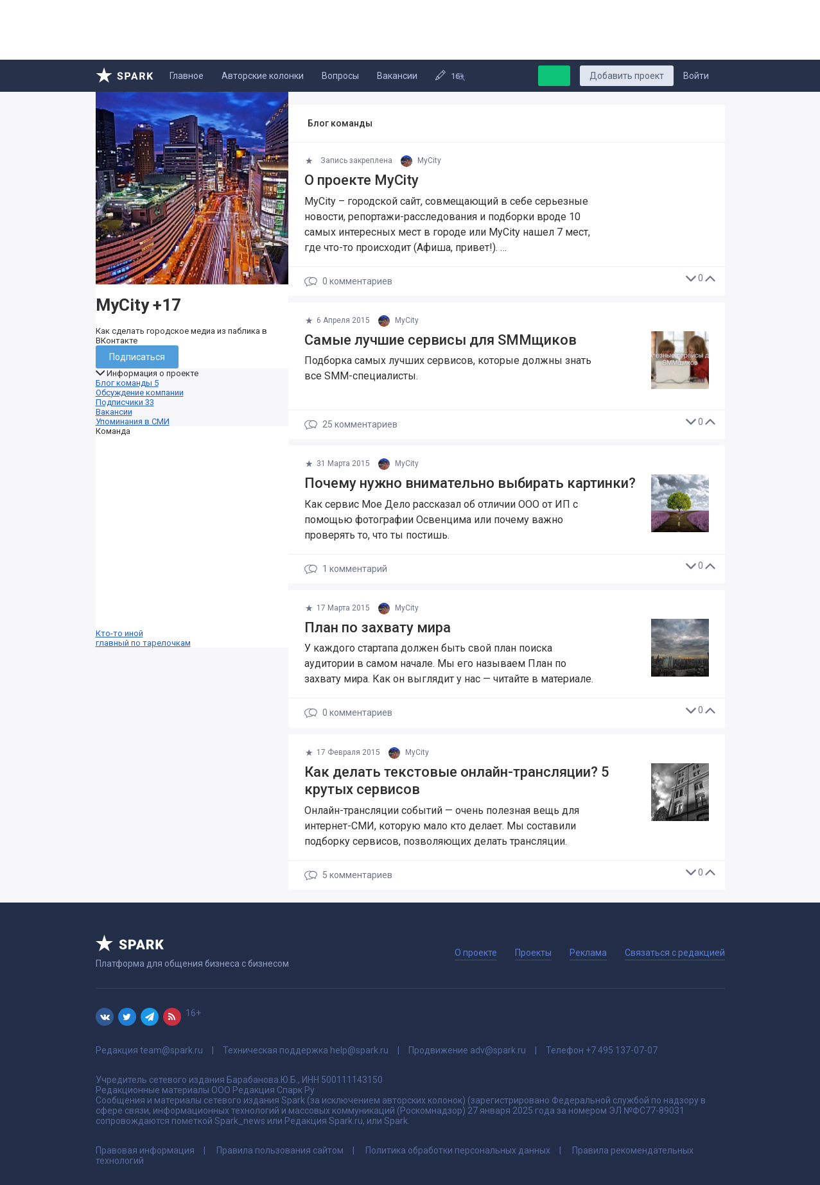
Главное (187, 76)
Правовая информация (145, 1150)
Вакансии (397, 76)
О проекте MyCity (361, 180)
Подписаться (137, 357)
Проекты (533, 952)
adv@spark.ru (498, 1050)
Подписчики (125, 402)
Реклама (588, 952)
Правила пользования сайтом (280, 1150)
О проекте (476, 952)
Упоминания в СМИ (133, 421)
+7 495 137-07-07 (622, 1050)
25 (350, 425)
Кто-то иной (192, 542)
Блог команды (127, 383)
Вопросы (340, 76)
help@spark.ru (359, 1050)
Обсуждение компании (140, 392)
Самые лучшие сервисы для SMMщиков (440, 340)
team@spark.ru (171, 1050)
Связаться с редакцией (675, 952)
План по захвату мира (377, 627)
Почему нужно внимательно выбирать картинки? (470, 483)
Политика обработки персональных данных (457, 1150)
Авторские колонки (263, 76)
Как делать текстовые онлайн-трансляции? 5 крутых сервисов (456, 781)
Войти (696, 76)
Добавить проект (626, 76)
